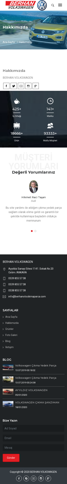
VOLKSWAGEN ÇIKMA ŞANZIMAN (37, 402)
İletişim (9, 347)
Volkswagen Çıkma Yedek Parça (35, 365)
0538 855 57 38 (17, 290)
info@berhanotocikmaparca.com (27, 296)
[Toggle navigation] (60, 5)
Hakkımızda (12, 322)
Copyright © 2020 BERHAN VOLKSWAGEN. (33, 471)
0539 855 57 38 (17, 278)
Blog (7, 341)
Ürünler (9, 329)
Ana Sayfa (9, 42)
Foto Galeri (11, 335)
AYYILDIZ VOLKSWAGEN (31, 390)
